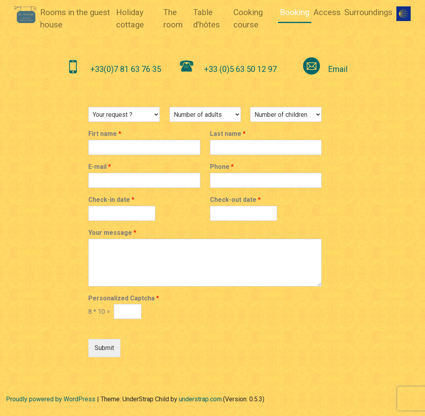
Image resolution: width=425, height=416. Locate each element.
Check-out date (235, 199)
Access (327, 12)
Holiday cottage (130, 18)
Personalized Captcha (123, 298)
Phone (222, 166)
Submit (104, 348)
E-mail (99, 166)
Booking (294, 12)
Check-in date (111, 199)
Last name (228, 133)
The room (172, 18)
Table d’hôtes (206, 18)
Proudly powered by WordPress (50, 399)
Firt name (104, 133)
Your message (112, 232)
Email (337, 69)
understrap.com (200, 399)
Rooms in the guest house (75, 18)
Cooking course (248, 18)
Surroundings (368, 12)
